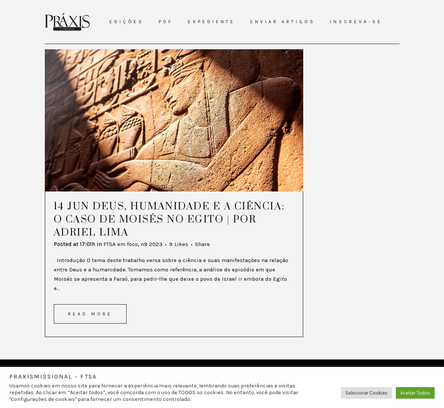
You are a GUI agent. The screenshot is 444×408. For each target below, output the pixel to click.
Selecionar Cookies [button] (366, 393)
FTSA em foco (120, 244)
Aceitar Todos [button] (415, 393)
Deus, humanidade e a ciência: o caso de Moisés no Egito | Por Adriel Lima (169, 219)
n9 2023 (151, 244)
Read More (90, 314)
